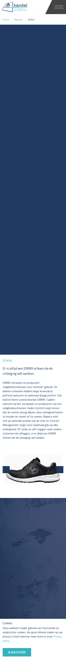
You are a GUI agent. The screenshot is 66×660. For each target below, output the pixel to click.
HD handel (22, 7)
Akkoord (17, 652)
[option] (33, 190)
